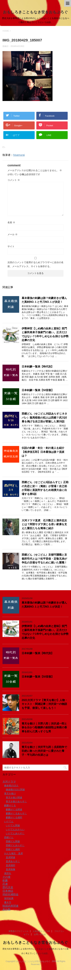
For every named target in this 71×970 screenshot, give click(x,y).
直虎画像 (10, 869)
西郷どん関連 (13, 841)
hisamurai (19, 155)
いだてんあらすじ (15, 833)
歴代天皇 (7, 887)
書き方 (7, 902)
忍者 (5, 883)
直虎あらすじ (13, 861)
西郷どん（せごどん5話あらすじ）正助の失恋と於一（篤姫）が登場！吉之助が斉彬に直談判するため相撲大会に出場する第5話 (45, 488)
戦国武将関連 (10, 905)
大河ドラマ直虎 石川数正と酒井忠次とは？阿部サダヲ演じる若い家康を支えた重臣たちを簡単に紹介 (44, 524)
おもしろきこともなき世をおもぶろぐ (35, 12)
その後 (6, 877)
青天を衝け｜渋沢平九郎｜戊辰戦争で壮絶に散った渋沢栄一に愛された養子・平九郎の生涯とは (44, 751)
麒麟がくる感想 (14, 817)
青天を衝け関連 (14, 797)
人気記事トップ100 (41, 931)
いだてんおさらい (15, 829)
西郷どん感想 (13, 849)
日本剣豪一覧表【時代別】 (38, 366)
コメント (14, 180)
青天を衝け (10, 793)
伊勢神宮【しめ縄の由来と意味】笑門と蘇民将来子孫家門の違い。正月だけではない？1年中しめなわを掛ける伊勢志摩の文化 (45, 632)
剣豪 (5, 880)
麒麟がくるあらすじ (16, 813)
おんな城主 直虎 (13, 853)
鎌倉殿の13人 (11, 785)
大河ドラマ (9, 781)
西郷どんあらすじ (15, 845)
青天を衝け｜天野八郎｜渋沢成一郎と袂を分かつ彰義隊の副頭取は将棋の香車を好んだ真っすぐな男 (44, 727)
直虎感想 (10, 865)
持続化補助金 (10, 894)
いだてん (9, 821)
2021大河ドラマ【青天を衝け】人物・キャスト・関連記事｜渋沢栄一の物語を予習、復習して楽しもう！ (45, 704)
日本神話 (7, 890)
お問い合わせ (40, 934)
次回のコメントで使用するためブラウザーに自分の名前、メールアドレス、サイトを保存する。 (36, 264)
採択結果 (9, 898)
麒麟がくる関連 (14, 809)
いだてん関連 (13, 825)
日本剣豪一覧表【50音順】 (38, 390)
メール (13, 234)
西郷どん (9, 837)
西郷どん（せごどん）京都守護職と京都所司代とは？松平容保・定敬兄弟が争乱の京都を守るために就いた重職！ (44, 558)
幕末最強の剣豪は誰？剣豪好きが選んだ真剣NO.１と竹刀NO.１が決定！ (44, 300)
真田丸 (7, 873)
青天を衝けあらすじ (16, 801)
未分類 (6, 909)
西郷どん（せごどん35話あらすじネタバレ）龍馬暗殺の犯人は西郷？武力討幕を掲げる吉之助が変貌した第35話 (44, 417)
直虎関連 (10, 857)
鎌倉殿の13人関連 (15, 789)
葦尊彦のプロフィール (18, 931)
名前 (11, 222)
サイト (11, 246)
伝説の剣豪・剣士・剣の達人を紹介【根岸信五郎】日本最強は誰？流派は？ (43, 451)
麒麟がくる (10, 805)
